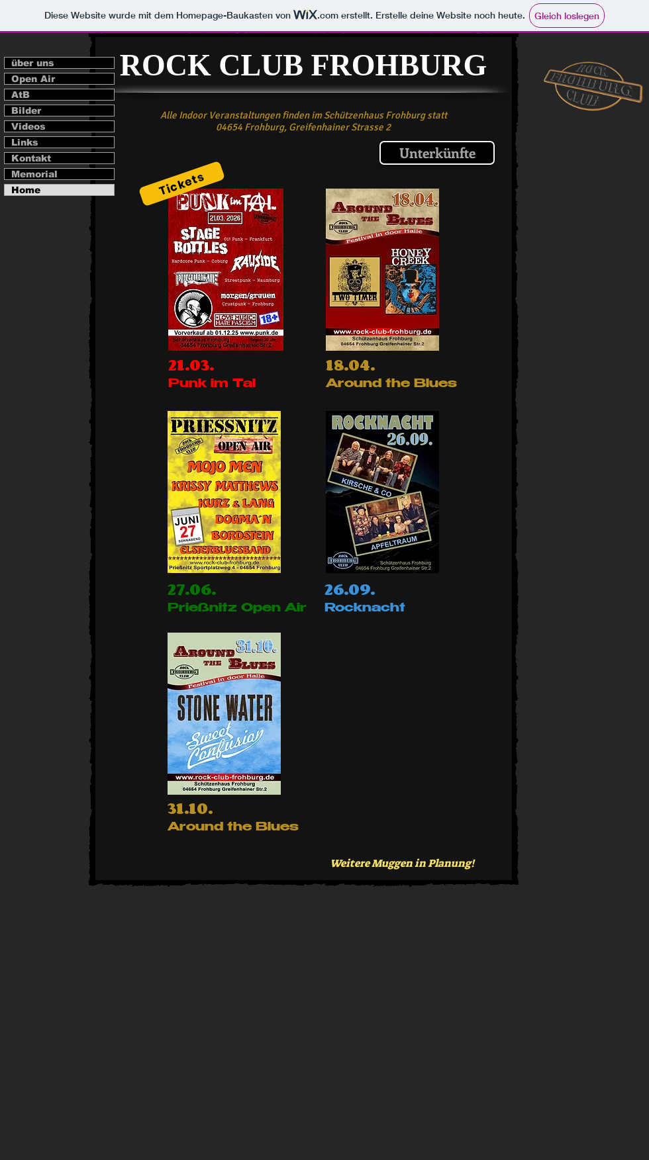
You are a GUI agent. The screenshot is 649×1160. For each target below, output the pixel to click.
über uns (32, 63)
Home (25, 190)
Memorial (34, 174)
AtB (20, 94)
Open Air (33, 78)
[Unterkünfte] (437, 153)
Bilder (26, 110)
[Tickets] (181, 184)
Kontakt (31, 158)
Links (24, 142)
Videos (28, 126)
